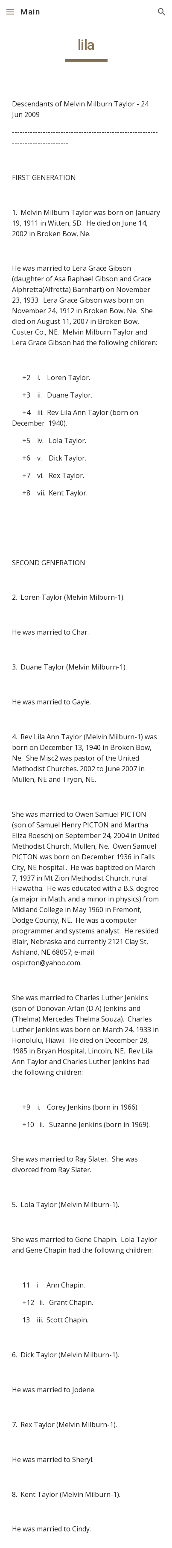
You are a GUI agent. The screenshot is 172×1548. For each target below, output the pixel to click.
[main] (86, 49)
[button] (10, 11)
